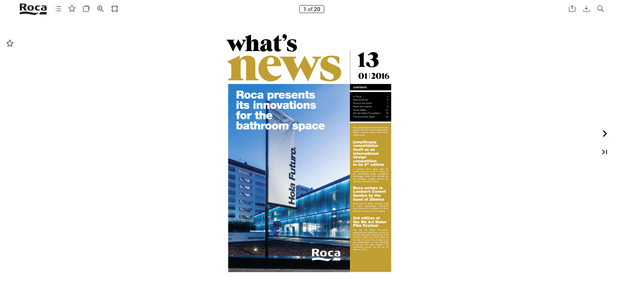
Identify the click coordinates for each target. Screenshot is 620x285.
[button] (58, 9)
